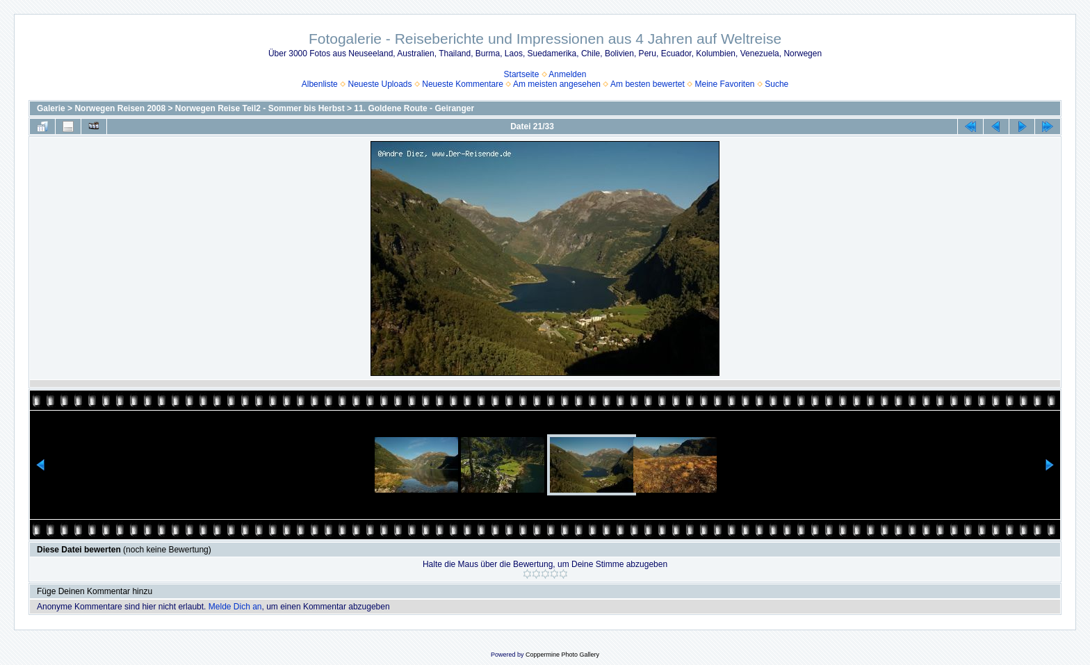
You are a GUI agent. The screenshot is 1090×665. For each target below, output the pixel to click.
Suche (776, 84)
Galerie (51, 108)
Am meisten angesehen (557, 84)
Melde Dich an (235, 606)
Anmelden (567, 74)
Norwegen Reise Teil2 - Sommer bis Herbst (260, 108)
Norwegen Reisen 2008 (119, 108)
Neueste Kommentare (462, 84)
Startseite (521, 74)
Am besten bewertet (647, 84)
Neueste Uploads (380, 84)
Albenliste (320, 84)
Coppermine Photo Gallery (562, 654)
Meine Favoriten (724, 84)
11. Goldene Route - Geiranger (414, 108)
